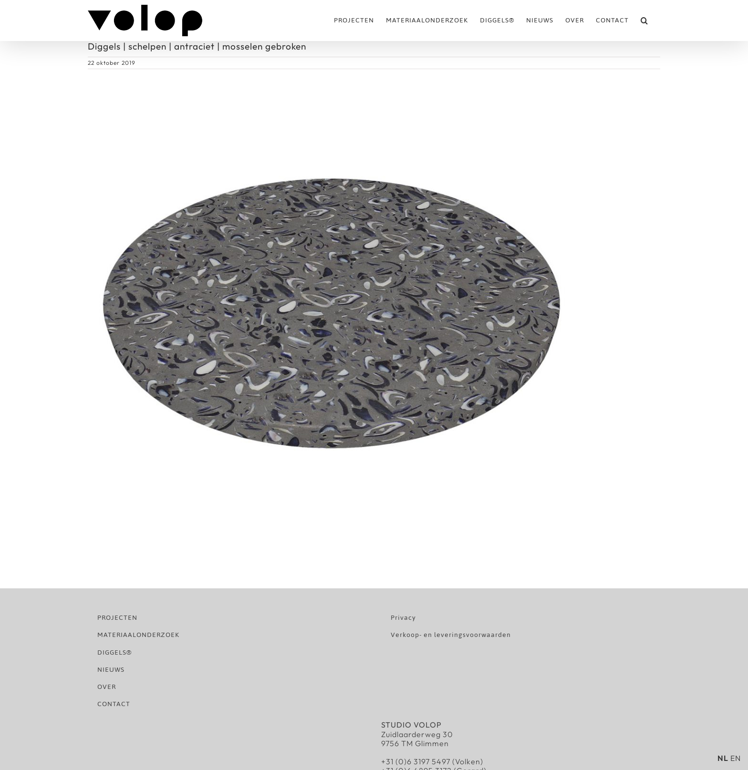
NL (722, 758)
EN (735, 758)
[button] (644, 20)
